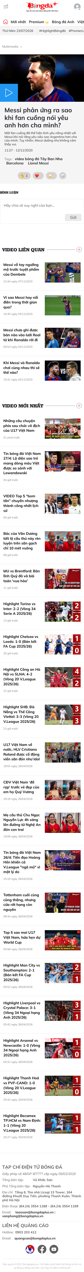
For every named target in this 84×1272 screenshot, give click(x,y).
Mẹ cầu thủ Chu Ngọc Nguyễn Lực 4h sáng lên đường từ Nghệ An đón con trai (22, 822)
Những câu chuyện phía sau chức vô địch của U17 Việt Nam (21, 425)
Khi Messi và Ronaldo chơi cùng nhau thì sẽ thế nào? (21, 368)
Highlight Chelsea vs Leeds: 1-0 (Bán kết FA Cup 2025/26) (20, 641)
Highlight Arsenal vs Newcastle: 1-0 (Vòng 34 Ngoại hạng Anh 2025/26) (21, 1047)
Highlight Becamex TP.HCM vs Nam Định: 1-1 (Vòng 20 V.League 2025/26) (22, 1123)
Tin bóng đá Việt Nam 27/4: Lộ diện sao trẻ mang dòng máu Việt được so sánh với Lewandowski (22, 463)
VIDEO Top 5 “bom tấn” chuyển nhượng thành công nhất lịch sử (20, 503)
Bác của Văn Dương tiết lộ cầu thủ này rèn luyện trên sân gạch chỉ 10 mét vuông (22, 540)
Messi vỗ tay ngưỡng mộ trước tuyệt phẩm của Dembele (21, 269)
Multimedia (10, 46)
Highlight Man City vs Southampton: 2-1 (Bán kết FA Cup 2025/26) (21, 972)
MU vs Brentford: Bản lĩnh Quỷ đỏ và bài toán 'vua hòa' (21, 576)
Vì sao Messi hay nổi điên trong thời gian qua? (20, 302)
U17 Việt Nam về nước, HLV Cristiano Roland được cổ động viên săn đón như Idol (21, 751)
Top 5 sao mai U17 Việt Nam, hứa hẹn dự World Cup (21, 937)
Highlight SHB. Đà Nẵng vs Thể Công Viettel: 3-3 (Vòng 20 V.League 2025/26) (21, 714)
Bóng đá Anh (63, 22)
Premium (39, 22)
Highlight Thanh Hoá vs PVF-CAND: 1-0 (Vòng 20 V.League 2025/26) (21, 1085)
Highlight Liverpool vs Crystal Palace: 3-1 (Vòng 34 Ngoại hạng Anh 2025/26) (21, 1010)
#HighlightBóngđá (52, 31)
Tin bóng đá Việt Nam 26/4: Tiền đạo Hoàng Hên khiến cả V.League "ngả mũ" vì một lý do (22, 862)
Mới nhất (18, 22)
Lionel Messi (38, 163)
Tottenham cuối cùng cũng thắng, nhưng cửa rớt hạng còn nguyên (21, 902)
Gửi (73, 217)
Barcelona (15, 163)
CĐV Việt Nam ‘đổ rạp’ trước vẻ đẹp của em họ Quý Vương (21, 787)
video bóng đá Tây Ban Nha (38, 159)
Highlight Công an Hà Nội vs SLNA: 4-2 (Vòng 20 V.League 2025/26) (21, 676)
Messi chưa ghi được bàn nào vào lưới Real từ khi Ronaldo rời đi (21, 335)
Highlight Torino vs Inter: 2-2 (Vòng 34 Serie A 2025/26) (19, 609)
